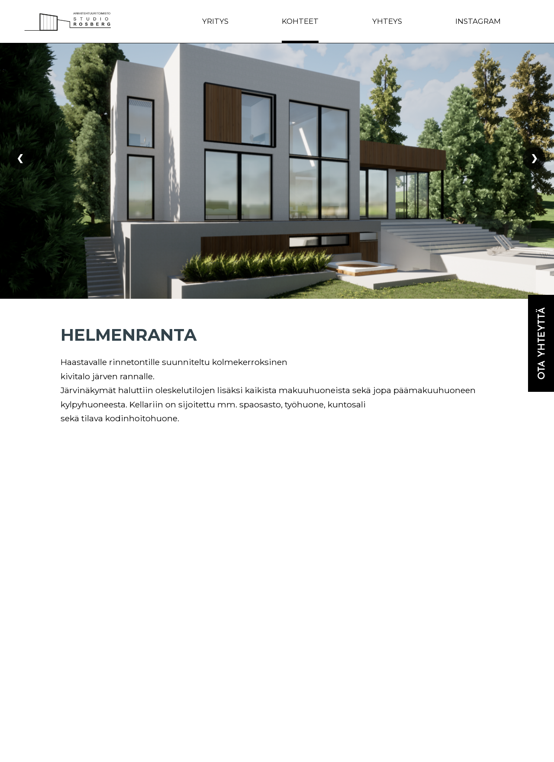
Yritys (215, 21)
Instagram (478, 21)
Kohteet (300, 21)
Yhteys (387, 21)
